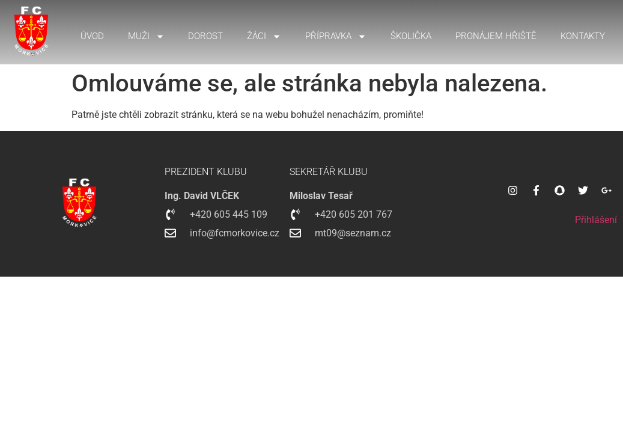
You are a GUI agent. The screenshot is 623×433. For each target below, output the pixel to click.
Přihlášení (596, 220)
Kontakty (583, 36)
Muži (146, 36)
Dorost (205, 36)
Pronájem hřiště (495, 36)
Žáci (264, 36)
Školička (411, 36)
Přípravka (335, 36)
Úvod (92, 36)
